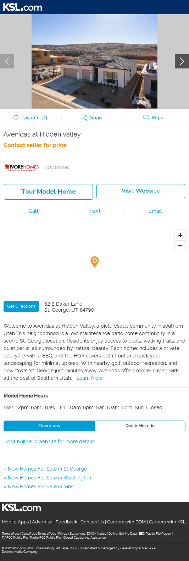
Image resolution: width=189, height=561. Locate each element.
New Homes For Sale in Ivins (40, 486)
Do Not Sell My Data (123, 533)
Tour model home (48, 191)
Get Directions (21, 306)
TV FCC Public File (15, 537)
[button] (94, 118)
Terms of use (11, 533)
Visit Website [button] (141, 191)
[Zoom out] (180, 245)
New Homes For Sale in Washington (49, 478)
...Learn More (88, 378)
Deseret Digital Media (135, 548)
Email (155, 211)
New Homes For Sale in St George (47, 469)
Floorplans (49, 425)
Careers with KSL (167, 521)
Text (94, 211)
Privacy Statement (71, 533)
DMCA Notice (96, 533)
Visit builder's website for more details (50, 441)
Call (34, 211)
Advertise (42, 521)
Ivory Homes (56, 167)
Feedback (66, 521)
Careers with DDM (126, 521)
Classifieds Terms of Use (39, 533)
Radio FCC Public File (45, 537)
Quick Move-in (140, 425)
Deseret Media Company (20, 552)
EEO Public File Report (155, 533)
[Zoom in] (180, 235)
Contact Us (92, 521)
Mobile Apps (15, 521)
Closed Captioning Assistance (84, 537)
